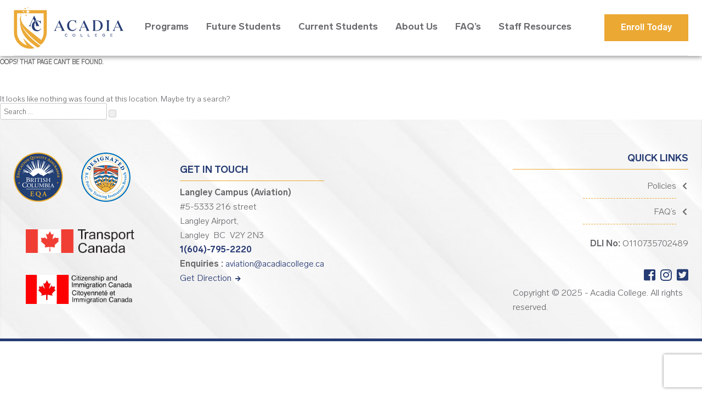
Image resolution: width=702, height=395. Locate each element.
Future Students (243, 26)
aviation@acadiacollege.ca (274, 263)
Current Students (338, 26)
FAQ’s (468, 26)
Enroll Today (646, 27)
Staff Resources (535, 26)
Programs (167, 26)
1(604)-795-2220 (216, 249)
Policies (661, 185)
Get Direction (210, 278)
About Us (416, 26)
